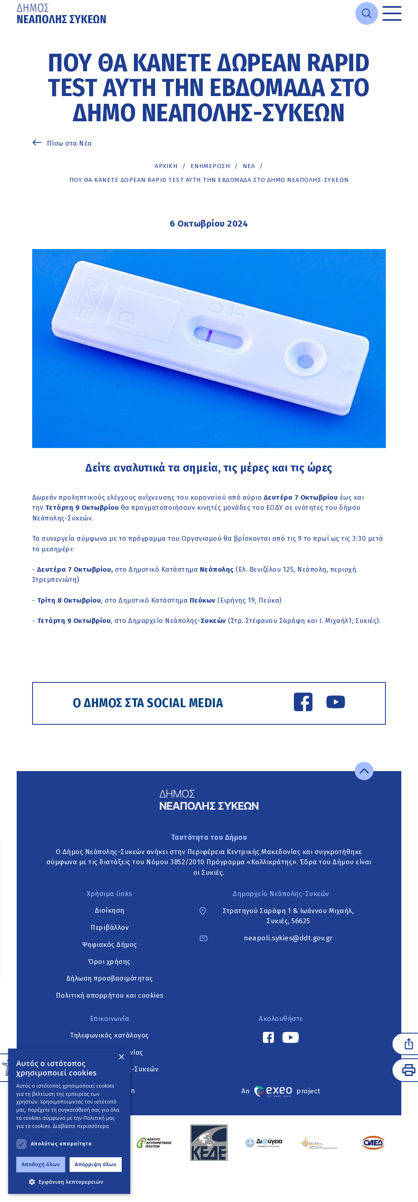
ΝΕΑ (249, 166)
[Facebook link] (303, 703)
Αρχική (166, 166)
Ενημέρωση (210, 166)
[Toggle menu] (392, 13)
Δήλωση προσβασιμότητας (109, 979)
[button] (69, 1182)
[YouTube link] (335, 703)
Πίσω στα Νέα (69, 143)
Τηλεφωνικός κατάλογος (109, 1036)
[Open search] (366, 13)
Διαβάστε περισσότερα (81, 1126)
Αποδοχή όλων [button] (41, 1164)
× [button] (121, 1057)
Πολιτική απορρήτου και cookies (110, 995)
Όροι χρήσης (109, 961)
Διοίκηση (110, 911)
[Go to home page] (62, 13)
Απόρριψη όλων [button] (96, 1164)
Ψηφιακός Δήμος (109, 944)
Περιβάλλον (109, 928)
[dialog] (69, 1121)
